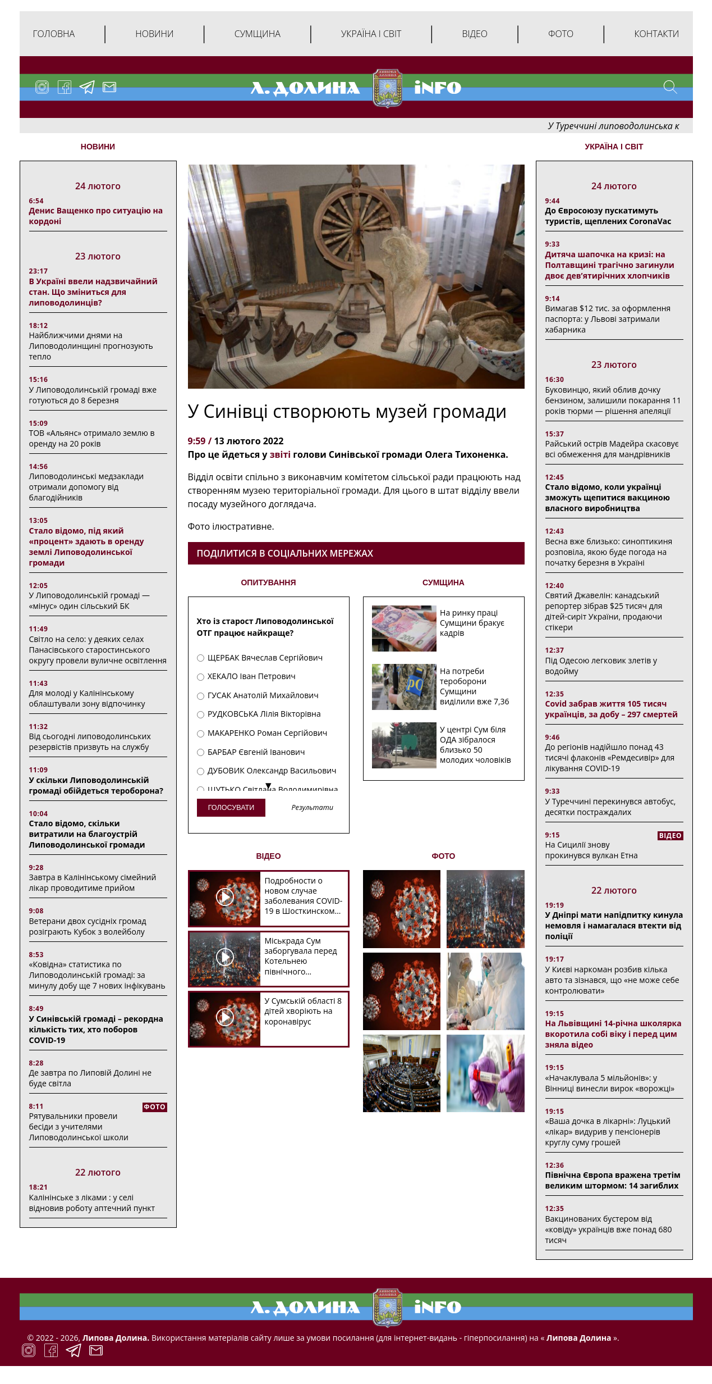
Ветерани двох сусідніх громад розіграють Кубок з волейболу (87, 926)
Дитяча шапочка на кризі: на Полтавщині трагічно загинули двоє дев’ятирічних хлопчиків (609, 265)
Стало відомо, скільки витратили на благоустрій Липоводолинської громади (87, 834)
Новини (154, 34)
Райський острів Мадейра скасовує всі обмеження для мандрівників (612, 448)
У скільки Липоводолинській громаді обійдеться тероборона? (96, 785)
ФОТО (444, 856)
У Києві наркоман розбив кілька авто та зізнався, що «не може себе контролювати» (612, 980)
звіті (279, 454)
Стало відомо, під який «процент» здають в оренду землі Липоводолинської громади (86, 546)
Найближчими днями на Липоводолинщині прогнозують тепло (91, 346)
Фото (560, 34)
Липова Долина (577, 1337)
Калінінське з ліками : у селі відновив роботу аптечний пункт (92, 1202)
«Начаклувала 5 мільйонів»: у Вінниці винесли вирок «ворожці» (610, 1083)
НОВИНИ (98, 146)
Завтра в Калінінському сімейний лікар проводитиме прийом (93, 882)
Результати (312, 808)
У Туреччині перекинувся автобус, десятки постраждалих (610, 806)
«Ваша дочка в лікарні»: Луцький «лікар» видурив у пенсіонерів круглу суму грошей (608, 1132)
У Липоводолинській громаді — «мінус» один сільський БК (89, 600)
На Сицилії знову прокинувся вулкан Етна (591, 850)
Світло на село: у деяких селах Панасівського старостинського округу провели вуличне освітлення (98, 650)
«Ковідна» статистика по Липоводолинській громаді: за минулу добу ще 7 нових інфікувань (97, 975)
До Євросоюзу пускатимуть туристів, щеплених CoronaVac (608, 215)
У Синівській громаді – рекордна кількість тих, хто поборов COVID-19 (96, 1029)
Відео (475, 34)
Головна (54, 34)
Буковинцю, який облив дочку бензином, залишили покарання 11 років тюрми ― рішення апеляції (613, 400)
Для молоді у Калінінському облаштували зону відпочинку (87, 698)
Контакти (656, 34)
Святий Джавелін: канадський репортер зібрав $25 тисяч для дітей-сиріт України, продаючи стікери (604, 611)
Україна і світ (371, 34)
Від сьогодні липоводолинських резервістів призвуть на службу (90, 741)
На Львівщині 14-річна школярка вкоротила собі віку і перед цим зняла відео (613, 1034)
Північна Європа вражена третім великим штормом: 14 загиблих (613, 1180)
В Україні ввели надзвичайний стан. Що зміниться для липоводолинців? (93, 292)
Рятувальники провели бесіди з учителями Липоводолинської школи (78, 1126)
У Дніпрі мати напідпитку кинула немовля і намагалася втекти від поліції (614, 925)
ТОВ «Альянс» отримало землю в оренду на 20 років (92, 438)
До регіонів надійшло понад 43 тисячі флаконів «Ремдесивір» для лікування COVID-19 (610, 757)
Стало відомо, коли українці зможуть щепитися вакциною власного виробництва (607, 497)
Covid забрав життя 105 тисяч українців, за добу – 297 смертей (611, 709)
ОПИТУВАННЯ (268, 582)
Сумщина (258, 34)
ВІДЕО (268, 856)
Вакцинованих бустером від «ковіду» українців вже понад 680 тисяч (608, 1229)
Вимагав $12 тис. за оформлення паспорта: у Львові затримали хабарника (608, 319)
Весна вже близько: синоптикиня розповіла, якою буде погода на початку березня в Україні (609, 552)
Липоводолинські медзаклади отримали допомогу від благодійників (86, 487)
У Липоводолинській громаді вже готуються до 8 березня (93, 395)
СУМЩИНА (443, 582)
